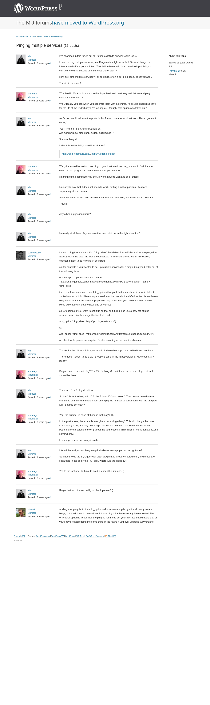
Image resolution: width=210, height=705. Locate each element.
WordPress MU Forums (26, 37)
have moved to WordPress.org (88, 22)
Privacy (17, 536)
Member (32, 60)
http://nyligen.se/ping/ (103, 153)
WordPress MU (42, 8)
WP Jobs (80, 536)
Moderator (33, 97)
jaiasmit (32, 509)
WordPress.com (43, 536)
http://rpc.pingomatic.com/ (76, 153)
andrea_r (32, 93)
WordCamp (70, 536)
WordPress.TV (57, 536)
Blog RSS (112, 536)
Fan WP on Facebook (94, 536)
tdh (29, 56)
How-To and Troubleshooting (50, 37)
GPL (23, 536)
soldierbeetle (34, 252)
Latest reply (174, 71)
